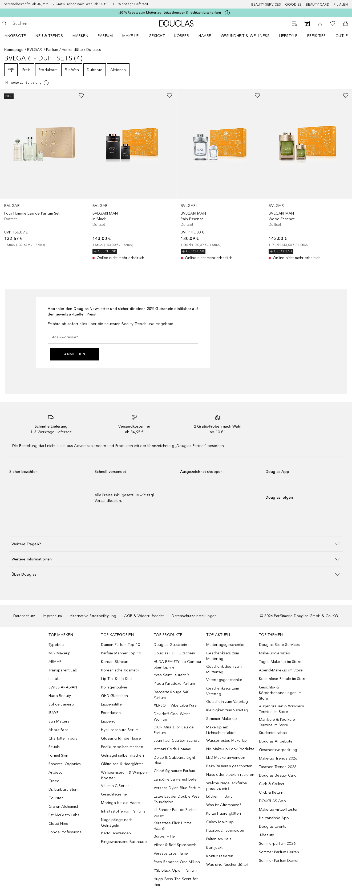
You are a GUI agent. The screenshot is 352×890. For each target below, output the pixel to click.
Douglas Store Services (279, 644)
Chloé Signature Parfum (174, 771)
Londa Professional (65, 832)
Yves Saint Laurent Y (171, 675)
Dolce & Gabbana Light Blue (174, 760)
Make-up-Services (274, 653)
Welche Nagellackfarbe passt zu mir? (226, 786)
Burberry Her (165, 836)
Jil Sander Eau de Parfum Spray (176, 812)
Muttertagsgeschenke (225, 644)
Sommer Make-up (221, 718)
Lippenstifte (111, 704)
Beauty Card (318, 4)
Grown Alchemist (63, 806)
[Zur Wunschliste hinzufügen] (81, 95)
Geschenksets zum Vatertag (222, 691)
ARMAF (54, 661)
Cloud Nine (58, 823)
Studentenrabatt (273, 733)
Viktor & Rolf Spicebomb (175, 845)
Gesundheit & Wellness (245, 36)
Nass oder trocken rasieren (230, 774)
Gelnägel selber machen (122, 755)
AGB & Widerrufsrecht (144, 616)
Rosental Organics (64, 764)
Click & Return (271, 792)
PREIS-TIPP (316, 36)
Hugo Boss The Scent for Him (176, 882)
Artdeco (55, 772)
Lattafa (54, 678)
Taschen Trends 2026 (278, 767)
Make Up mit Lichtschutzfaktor (221, 730)
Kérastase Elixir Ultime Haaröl (173, 826)
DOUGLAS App (272, 801)
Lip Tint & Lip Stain (117, 678)
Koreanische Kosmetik (120, 670)
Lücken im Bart (219, 796)
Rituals (54, 747)
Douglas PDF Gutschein (174, 653)
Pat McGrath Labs (63, 815)
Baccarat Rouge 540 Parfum (171, 695)
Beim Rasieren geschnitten (229, 766)
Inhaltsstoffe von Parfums (123, 811)
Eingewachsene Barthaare (124, 841)
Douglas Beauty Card (278, 775)
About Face (58, 730)
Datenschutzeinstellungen (194, 616)
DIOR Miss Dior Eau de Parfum (174, 730)
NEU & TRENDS (49, 36)
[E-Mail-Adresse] (123, 337)
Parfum (105, 36)
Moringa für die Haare (120, 803)
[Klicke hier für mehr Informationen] (227, 12)
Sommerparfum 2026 (277, 843)
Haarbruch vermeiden (225, 830)
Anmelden (74, 354)
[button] (176, 543)
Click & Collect (271, 784)
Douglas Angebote (276, 741)
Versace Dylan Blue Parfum (177, 788)
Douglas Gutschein (170, 644)
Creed (53, 781)
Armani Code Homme (172, 749)
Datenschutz (24, 616)
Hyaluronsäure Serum (120, 730)
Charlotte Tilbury (63, 738)
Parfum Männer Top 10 (121, 653)
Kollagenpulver (114, 687)
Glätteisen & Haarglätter (122, 764)
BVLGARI (35, 49)
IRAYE (53, 713)
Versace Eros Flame (171, 853)
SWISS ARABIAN (62, 687)
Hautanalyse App (274, 818)
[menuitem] (19, 35)
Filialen (341, 4)
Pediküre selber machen (122, 747)
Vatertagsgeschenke (224, 680)
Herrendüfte (72, 49)
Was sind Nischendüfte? (227, 864)
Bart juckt (214, 847)
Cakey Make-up (220, 822)
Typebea (56, 644)
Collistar (55, 798)
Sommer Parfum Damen (279, 860)
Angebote (15, 36)
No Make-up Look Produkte (230, 749)
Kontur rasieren (219, 856)
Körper (181, 36)
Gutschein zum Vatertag (227, 701)
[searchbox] (52, 23)
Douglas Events (272, 826)
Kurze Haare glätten (223, 813)
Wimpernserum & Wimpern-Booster (125, 775)
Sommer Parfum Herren (279, 852)
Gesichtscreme (114, 794)
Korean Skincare (115, 661)
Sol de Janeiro (61, 704)
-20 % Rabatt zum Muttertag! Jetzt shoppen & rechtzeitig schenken (169, 12)
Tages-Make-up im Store (280, 661)
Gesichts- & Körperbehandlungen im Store (280, 693)
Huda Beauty (59, 696)
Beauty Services (266, 4)
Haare (205, 36)
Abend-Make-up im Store (281, 670)
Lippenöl (108, 721)
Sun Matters (58, 721)
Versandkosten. (108, 500)
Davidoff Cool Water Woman (172, 717)
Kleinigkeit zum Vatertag (227, 710)
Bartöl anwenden (116, 833)
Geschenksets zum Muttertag (222, 656)
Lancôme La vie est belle (175, 779)
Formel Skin (58, 755)
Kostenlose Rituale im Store (282, 678)
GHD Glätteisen (114, 696)
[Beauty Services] (294, 23)
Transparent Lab (62, 670)
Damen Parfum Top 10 (120, 644)
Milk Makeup (59, 653)
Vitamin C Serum (115, 786)
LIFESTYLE (288, 36)
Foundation (111, 713)
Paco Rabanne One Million (177, 862)
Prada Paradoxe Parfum (174, 683)
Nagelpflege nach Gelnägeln (116, 823)
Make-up (130, 36)
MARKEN (80, 36)
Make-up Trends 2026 (278, 758)
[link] (44, 168)
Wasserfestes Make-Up (226, 740)
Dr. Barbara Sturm (63, 789)
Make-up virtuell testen (279, 809)
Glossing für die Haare (121, 738)
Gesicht (157, 36)
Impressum (52, 616)
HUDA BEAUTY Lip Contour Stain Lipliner (178, 664)
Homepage (14, 49)
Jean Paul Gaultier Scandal (177, 740)
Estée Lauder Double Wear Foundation (177, 799)
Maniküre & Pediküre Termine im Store (277, 722)
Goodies (293, 4)
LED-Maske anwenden (225, 757)
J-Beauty (266, 835)
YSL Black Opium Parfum (175, 870)
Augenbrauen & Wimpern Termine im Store (281, 709)
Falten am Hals (218, 839)
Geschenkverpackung (278, 750)
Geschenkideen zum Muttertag (224, 669)
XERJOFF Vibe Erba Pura (175, 705)
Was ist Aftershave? (223, 805)
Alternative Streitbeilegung (93, 616)
